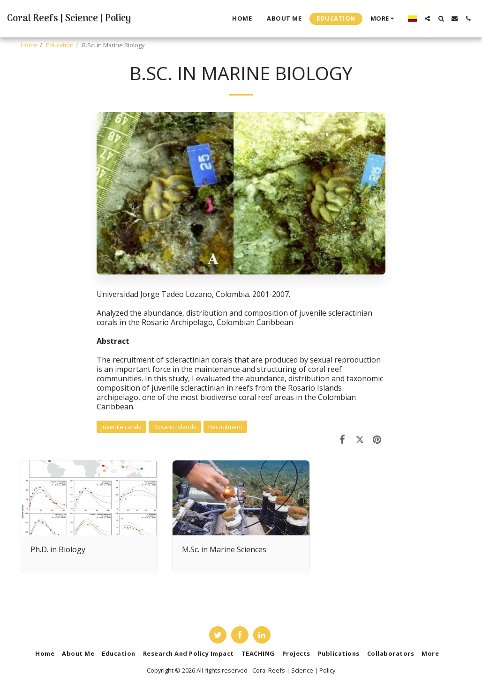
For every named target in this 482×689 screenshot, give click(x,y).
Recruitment (225, 426)
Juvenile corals (121, 426)
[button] (427, 18)
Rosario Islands (174, 426)
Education (60, 45)
